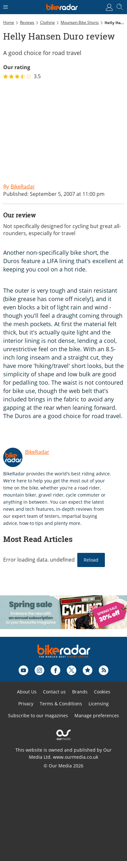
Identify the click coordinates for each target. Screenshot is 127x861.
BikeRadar (37, 451)
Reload (91, 560)
